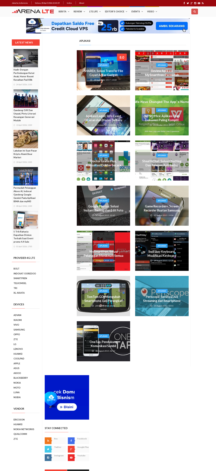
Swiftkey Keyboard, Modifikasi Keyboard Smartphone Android (129, 256)
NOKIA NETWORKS (24, 429)
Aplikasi (70, 65)
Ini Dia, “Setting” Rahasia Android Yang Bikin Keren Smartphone (188, 208)
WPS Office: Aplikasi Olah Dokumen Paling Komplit (129, 118)
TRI (15, 288)
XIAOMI (18, 320)
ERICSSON (19, 419)
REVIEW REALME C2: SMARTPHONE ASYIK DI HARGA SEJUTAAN (188, 306)
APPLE (17, 363)
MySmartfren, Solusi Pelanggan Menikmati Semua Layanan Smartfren (70, 256)
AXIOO (17, 373)
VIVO (16, 324)
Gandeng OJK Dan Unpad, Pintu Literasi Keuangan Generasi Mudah (25, 115)
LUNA (17, 392)
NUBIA (17, 397)
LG (15, 344)
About (81, 3)
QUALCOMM (20, 434)
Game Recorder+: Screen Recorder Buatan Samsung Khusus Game (129, 210)
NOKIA (17, 382)
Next (201, 250)
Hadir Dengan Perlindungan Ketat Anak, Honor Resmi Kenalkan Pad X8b (24, 74)
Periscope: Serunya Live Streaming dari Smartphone (129, 299)
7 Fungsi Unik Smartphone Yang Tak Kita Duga (189, 335)
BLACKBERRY (21, 377)
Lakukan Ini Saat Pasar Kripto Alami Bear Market (25, 154)
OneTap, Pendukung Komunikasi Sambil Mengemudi (71, 346)
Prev (162, 250)
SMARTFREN (20, 278)
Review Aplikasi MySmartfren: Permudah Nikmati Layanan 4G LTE (129, 75)
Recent (193, 138)
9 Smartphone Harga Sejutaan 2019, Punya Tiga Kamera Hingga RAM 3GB (189, 383)
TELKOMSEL (20, 283)
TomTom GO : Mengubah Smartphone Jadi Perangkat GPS (70, 301)
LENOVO (18, 349)
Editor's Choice (114, 11)
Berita (62, 11)
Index (69, 3)
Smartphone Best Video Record (182, 248)
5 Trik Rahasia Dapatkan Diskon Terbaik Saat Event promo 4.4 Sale (23, 236)
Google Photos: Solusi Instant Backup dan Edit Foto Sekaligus (70, 210)
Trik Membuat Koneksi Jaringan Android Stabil (186, 147)
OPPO (17, 334)
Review (78, 11)
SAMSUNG (19, 329)
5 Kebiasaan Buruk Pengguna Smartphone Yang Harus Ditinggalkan (188, 367)
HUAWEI (18, 353)
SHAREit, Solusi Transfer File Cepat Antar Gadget (70, 73)
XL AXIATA (19, 292)
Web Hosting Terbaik (84, 462)
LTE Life (93, 11)
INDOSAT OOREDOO (25, 273)
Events (135, 11)
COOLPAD (19, 358)
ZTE (16, 339)
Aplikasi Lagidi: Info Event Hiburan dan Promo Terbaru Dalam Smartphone (70, 120)
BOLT (16, 268)
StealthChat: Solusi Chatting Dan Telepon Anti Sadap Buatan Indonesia (129, 165)
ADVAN (17, 315)
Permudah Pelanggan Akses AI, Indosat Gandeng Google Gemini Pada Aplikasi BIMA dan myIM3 (25, 194)
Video (150, 11)
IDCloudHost (101, 462)
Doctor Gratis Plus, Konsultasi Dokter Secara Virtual (70, 165)
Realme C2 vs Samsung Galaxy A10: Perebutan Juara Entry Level (187, 291)
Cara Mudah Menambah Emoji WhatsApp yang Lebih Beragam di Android (188, 178)
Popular (171, 138)
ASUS (16, 368)
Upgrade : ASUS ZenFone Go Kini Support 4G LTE (187, 162)
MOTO (17, 387)
